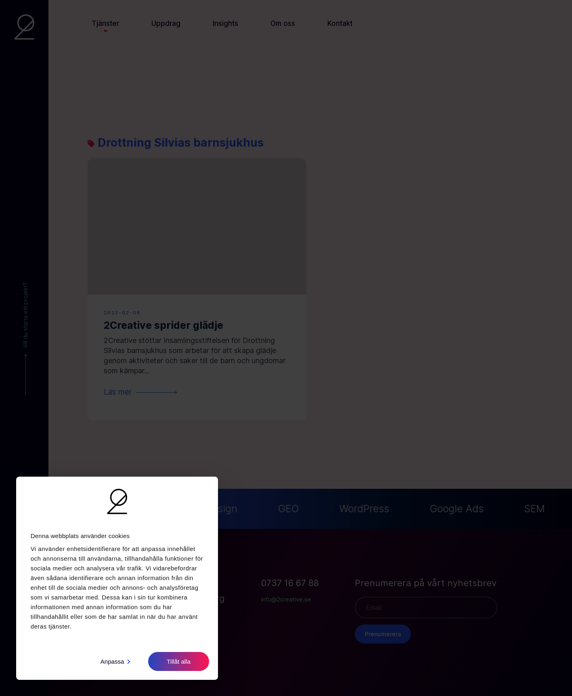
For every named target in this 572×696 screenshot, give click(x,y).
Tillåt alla (179, 661)
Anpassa (115, 661)
